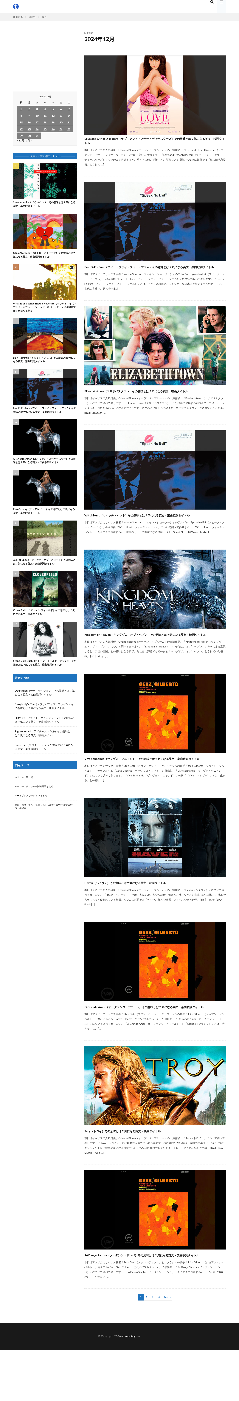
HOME (19, 16)
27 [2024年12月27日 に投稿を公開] (60, 129)
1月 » (29, 140)
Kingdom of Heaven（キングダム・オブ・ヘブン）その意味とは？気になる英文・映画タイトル (153, 662)
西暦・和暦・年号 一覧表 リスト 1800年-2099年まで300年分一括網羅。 (44, 828)
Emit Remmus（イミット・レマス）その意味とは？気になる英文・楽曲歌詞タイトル (42, 364)
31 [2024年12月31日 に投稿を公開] (36, 135)
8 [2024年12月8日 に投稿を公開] (21, 115)
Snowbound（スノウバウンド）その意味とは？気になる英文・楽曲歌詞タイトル (44, 205)
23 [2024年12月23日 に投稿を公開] (29, 129)
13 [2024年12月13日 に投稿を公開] (60, 115)
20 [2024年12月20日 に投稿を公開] (60, 122)
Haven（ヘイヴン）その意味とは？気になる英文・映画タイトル (150, 920)
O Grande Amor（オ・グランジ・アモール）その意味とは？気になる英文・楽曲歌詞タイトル (153, 1047)
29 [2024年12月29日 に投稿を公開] (21, 135)
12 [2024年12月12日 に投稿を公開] (53, 115)
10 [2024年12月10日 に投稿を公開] (36, 115)
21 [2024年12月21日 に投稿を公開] (68, 122)
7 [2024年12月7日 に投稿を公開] (69, 109)
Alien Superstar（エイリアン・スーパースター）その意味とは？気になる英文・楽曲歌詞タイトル (44, 471)
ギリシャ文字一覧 (25, 797)
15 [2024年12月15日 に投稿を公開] (21, 122)
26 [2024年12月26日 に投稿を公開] (53, 129)
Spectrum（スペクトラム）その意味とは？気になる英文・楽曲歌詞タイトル (44, 766)
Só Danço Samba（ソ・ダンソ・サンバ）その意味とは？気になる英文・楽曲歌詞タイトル (153, 1302)
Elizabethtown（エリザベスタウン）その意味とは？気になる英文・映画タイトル (154, 405)
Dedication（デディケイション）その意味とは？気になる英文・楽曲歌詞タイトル (45, 712)
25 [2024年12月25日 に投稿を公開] (45, 129)
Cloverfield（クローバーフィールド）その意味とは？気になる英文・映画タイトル (44, 626)
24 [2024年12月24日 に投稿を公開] (36, 129)
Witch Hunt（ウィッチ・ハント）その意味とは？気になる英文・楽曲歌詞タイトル (153, 536)
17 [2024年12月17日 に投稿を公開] (36, 122)
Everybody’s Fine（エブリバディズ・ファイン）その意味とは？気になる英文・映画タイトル (44, 725)
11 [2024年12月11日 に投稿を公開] (45, 115)
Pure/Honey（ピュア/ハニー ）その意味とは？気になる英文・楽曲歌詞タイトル (44, 523)
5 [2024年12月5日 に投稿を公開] (53, 109)
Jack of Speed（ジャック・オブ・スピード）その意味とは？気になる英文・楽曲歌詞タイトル (44, 574)
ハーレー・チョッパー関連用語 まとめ (37, 807)
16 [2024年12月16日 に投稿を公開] (29, 122)
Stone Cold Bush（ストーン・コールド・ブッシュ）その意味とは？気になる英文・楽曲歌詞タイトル (44, 680)
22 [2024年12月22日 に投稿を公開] (21, 129)
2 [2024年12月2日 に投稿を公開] (29, 109)
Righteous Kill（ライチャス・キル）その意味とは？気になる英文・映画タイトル (42, 753)
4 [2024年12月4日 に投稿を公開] (45, 109)
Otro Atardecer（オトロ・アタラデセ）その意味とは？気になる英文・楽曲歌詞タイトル (44, 256)
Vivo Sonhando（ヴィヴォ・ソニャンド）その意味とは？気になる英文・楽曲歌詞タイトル (155, 792)
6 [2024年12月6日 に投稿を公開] (61, 109)
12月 (44, 16)
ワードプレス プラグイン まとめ (34, 816)
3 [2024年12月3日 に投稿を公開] (37, 109)
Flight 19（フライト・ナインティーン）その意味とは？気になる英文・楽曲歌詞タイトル (45, 739)
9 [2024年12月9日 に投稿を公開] (29, 115)
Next (166, 1348)
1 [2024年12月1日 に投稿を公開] (21, 109)
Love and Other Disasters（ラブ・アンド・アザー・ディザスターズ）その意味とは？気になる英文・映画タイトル (151, 143)
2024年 (32, 16)
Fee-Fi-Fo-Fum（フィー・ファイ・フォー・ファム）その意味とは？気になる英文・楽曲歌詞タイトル (154, 274)
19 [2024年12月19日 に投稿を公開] (53, 122)
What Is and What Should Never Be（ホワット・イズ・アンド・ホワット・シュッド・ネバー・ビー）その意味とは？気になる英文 (44, 310)
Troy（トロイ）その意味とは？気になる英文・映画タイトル (146, 1175)
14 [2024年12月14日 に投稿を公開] (68, 115)
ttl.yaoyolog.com (131, 1387)
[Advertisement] (45, 58)
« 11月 (20, 140)
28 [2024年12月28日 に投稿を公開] (68, 129)
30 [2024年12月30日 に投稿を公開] (29, 135)
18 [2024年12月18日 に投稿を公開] (45, 122)
